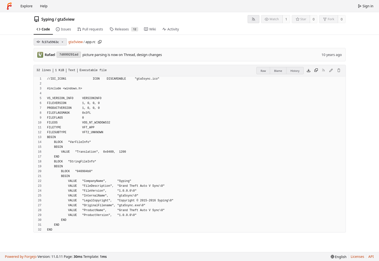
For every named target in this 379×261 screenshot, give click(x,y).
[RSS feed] (253, 19)
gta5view (66, 19)
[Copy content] (316, 70)
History (294, 71)
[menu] (339, 256)
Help (44, 6)
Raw (263, 71)
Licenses (357, 256)
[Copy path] (99, 41)
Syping (47, 19)
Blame (278, 71)
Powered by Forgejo (21, 256)
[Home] (9, 6)
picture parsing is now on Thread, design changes (122, 54)
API (371, 256)
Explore (26, 6)
